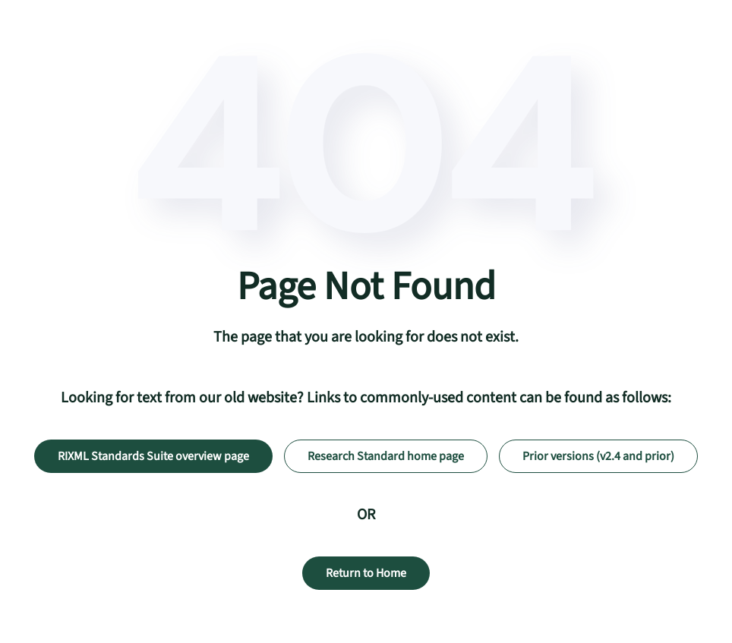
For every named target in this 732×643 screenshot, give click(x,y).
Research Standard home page (386, 456)
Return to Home (366, 573)
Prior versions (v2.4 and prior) (598, 456)
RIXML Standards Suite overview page (153, 456)
